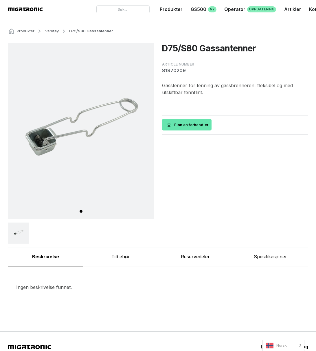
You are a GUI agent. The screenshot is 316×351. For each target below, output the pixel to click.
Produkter (171, 9)
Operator (250, 9)
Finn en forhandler (191, 124)
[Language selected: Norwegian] (283, 345)
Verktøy (52, 31)
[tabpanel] (158, 282)
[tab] (81, 211)
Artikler (292, 9)
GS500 (203, 9)
